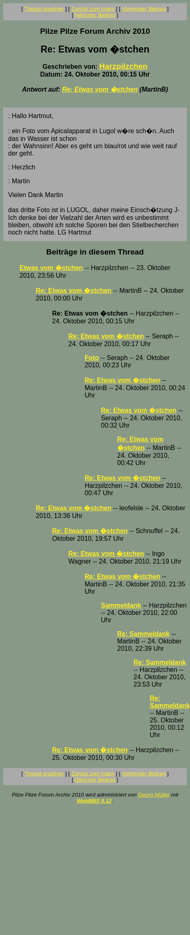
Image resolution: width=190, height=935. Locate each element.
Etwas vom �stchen (51, 267)
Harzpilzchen (123, 66)
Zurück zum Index (92, 9)
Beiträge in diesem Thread (95, 252)
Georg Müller (154, 795)
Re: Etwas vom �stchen (100, 89)
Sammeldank (121, 605)
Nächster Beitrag (95, 15)
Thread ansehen (44, 9)
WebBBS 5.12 (94, 801)
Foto (92, 357)
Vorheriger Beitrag (144, 9)
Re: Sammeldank (143, 633)
